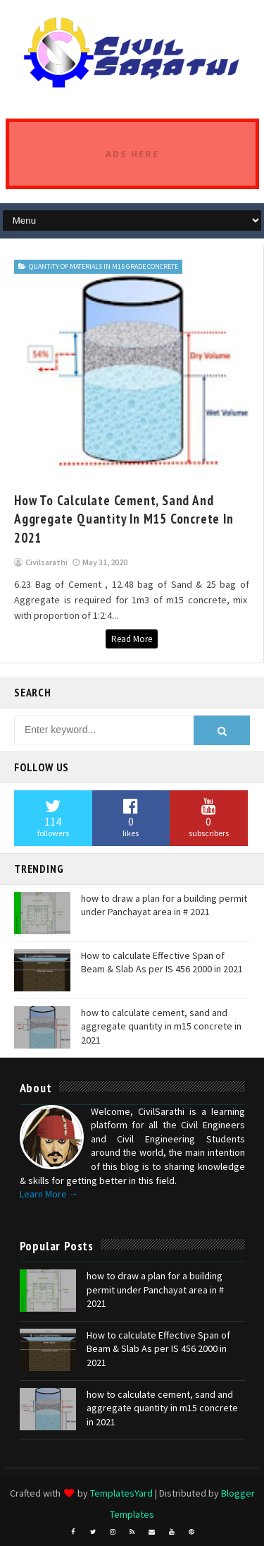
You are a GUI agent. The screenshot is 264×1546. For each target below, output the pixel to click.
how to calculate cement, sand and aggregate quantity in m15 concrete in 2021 (124, 519)
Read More (131, 639)
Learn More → (49, 1194)
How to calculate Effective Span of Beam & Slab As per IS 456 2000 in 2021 (162, 962)
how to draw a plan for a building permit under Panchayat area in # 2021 (164, 905)
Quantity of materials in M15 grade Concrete (103, 266)
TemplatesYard (121, 1493)
